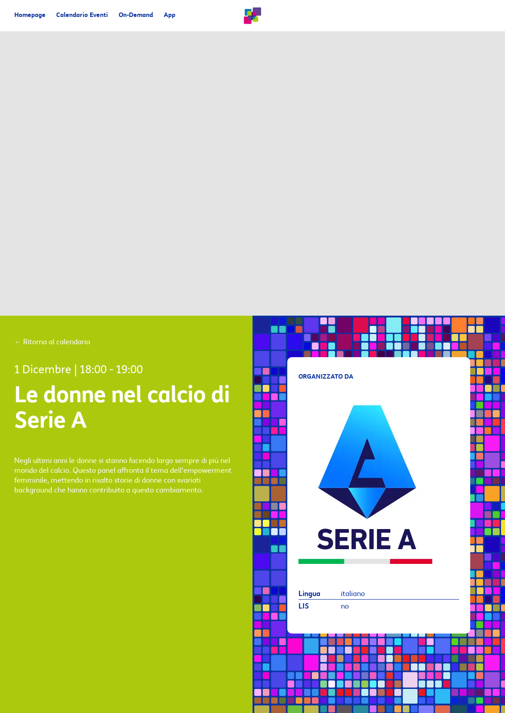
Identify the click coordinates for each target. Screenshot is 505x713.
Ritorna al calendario (52, 342)
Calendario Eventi (82, 15)
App (169, 15)
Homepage (30, 15)
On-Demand (136, 15)
